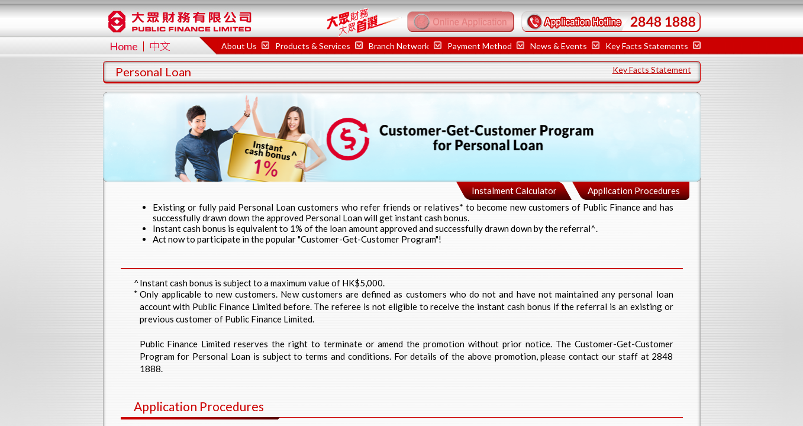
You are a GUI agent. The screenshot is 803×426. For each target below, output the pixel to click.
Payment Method (485, 46)
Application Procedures (634, 190)
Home (123, 46)
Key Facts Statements (653, 46)
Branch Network (405, 46)
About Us (245, 46)
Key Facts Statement (651, 69)
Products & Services (319, 46)
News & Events (564, 46)
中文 (159, 46)
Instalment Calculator (514, 190)
